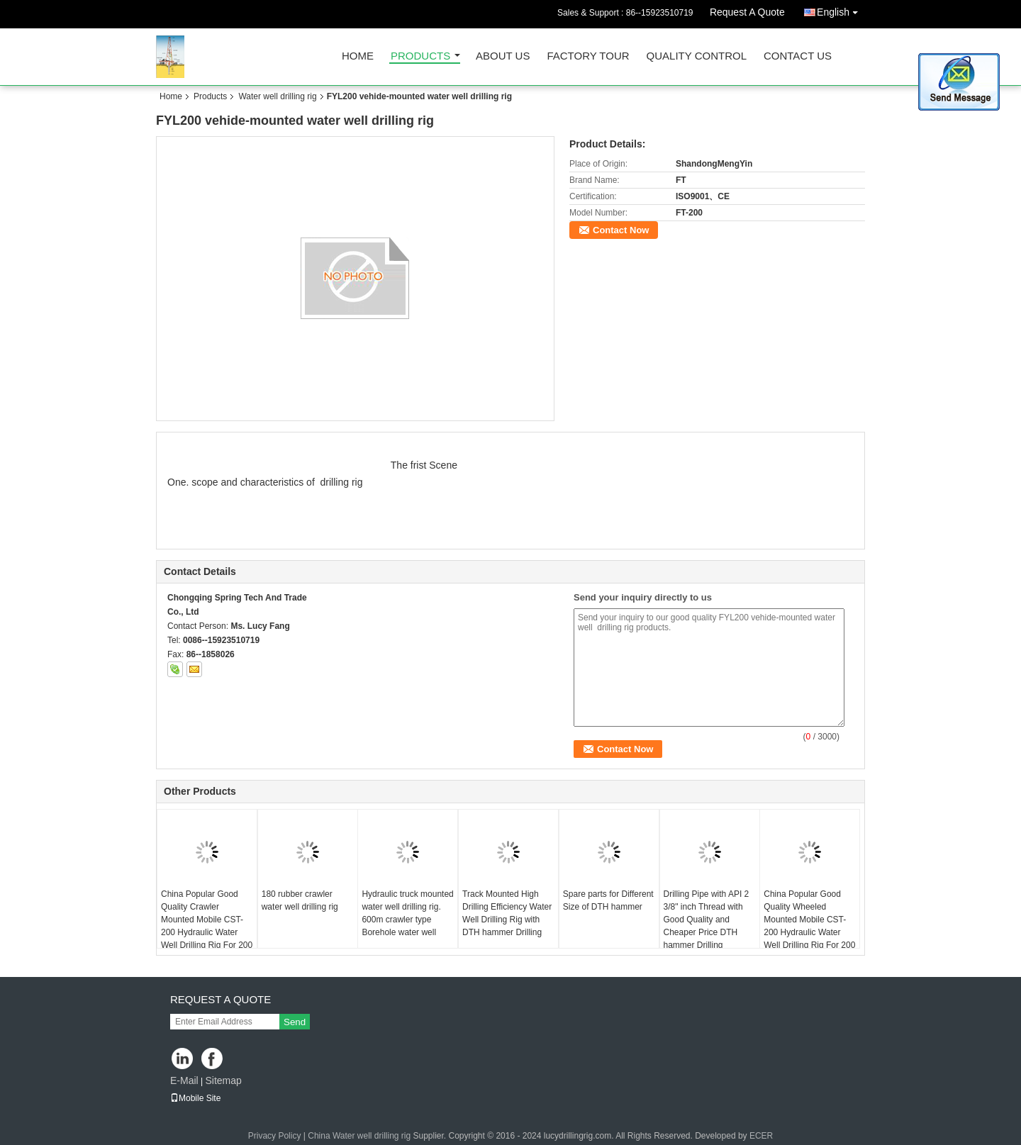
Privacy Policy (274, 1136)
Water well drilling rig (277, 96)
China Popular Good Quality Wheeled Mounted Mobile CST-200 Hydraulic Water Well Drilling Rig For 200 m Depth (809, 926)
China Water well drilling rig (359, 1136)
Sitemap (223, 1080)
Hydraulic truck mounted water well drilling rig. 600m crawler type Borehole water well (407, 913)
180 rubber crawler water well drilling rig (300, 900)
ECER (761, 1136)
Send (295, 1022)
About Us (503, 56)
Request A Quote (747, 12)
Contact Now (621, 230)
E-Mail (184, 1080)
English (841, 9)
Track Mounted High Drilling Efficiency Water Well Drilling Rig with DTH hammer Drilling (507, 913)
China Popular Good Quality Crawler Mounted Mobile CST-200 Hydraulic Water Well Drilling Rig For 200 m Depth (206, 926)
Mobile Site (195, 1098)
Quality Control (697, 56)
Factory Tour (588, 56)
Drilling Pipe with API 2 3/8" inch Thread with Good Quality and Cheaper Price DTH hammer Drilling (706, 919)
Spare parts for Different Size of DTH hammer (608, 900)
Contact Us (798, 56)
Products (420, 56)
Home (358, 56)
